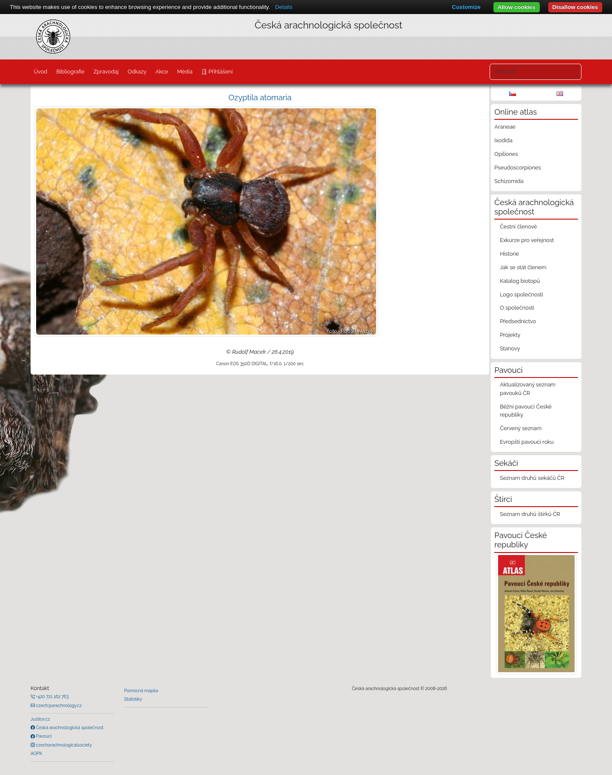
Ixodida (503, 140)
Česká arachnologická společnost (69, 727)
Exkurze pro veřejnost (527, 240)
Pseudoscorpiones (517, 167)
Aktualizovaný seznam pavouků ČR (527, 388)
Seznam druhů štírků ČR (530, 514)
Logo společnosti (521, 294)
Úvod (40, 71)
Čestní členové (518, 226)
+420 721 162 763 (52, 696)
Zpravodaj (106, 71)
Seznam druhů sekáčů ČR (532, 478)
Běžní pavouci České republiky (526, 410)
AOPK (36, 753)
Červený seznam (520, 428)
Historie (509, 254)
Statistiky (133, 699)
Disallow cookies (575, 7)
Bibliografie (70, 71)
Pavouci (43, 735)
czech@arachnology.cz (58, 705)
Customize (466, 7)
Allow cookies (517, 7)
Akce (162, 71)
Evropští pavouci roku (527, 442)
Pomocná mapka (141, 690)
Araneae (505, 127)
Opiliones (506, 154)
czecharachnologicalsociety (63, 744)
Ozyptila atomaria (260, 97)
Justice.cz (40, 718)
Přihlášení (219, 71)
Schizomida (508, 181)
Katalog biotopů (520, 281)
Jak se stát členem (523, 267)
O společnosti (517, 307)
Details (283, 7)
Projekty (510, 335)
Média (185, 71)
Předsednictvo (518, 321)
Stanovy (510, 348)
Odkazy (137, 71)
